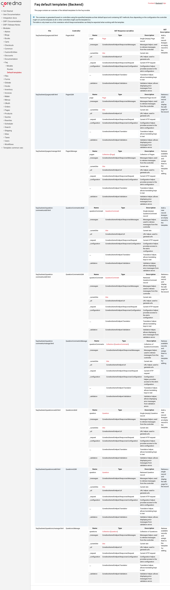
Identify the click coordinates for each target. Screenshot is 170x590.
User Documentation (11, 14)
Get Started (8, 11)
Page (104, 39)
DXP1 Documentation (12, 21)
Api (164, 3)
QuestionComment (112, 211)
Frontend (151, 3)
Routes (10, 69)
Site (103, 53)
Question (105, 413)
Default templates (14, 72)
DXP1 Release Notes (11, 25)
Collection (106, 154)
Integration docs (10, 18)
